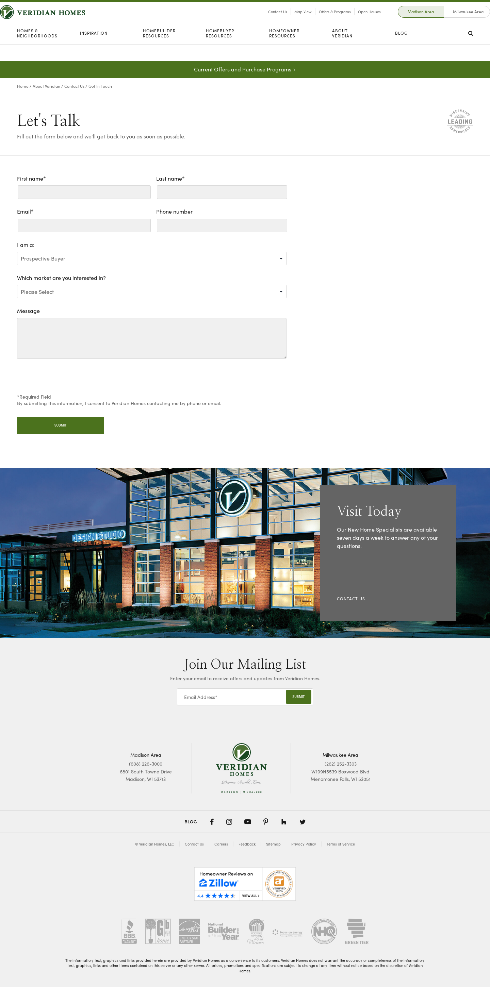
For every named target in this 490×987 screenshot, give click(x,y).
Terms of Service (341, 844)
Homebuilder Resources (159, 50)
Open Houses (352, 20)
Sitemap (273, 844)
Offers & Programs (318, 20)
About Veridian (342, 50)
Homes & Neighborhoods (37, 50)
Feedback (247, 844)
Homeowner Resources (284, 50)
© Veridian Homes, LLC (154, 844)
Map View (286, 20)
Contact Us (260, 20)
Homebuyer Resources (220, 50)
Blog (401, 50)
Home (23, 86)
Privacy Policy (303, 844)
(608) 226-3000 (145, 763)
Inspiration (94, 50)
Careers (221, 844)
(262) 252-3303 (341, 763)
